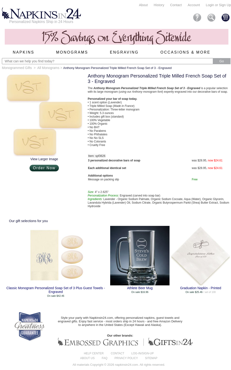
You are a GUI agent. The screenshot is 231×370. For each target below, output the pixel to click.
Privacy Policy (126, 358)
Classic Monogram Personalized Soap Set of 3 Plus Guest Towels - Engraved (55, 290)
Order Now (44, 168)
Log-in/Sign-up (142, 353)
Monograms (72, 52)
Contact (176, 5)
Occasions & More (186, 52)
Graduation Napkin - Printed (200, 288)
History (159, 5)
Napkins (23, 52)
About (143, 5)
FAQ (104, 358)
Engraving (124, 52)
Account (194, 5)
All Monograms (48, 68)
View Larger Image (44, 159)
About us (87, 358)
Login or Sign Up (218, 5)
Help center (94, 353)
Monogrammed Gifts (17, 68)
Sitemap (151, 358)
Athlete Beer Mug (140, 288)
